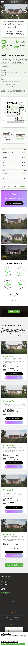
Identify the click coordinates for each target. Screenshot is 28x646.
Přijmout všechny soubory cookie (13, 644)
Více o (14, 373)
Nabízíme (14, 612)
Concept (14, 608)
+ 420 (6, 579)
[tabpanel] (14, 11)
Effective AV (8, 401)
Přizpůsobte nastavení (9, 641)
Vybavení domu (14, 311)
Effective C (8, 490)
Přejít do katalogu (14, 565)
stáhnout (22, 186)
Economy (14, 601)
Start (14, 610)
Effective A (8, 356)
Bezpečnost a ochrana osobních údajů (14, 617)
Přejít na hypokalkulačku (14, 203)
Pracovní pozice (14, 619)
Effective (14, 4)
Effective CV (8, 534)
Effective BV (8, 445)
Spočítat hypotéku (14, 377)
